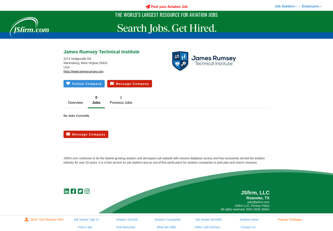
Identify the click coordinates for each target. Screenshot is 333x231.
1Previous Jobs (121, 100)
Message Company (129, 83)
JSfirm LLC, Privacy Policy (252, 205)
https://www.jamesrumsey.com (83, 71)
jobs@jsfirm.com (258, 202)
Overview (75, 103)
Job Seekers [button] (286, 6)
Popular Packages (290, 219)
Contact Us (248, 227)
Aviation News (249, 219)
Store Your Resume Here (44, 219)
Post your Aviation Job (166, 7)
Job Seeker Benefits (208, 219)
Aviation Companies (168, 219)
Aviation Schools (127, 219)
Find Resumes (125, 227)
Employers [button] (311, 6)
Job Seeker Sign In (86, 219)
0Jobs (96, 100)
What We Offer (166, 227)
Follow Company (84, 83)
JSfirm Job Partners (207, 227)
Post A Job (85, 227)
